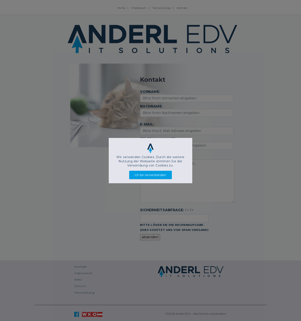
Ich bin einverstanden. (150, 175)
